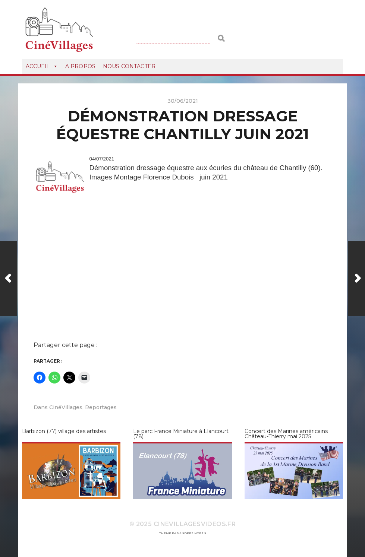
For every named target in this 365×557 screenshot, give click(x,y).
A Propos (80, 66)
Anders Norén (192, 533)
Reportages (101, 407)
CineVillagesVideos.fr (195, 524)
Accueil (42, 66)
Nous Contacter (129, 66)
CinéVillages (65, 407)
